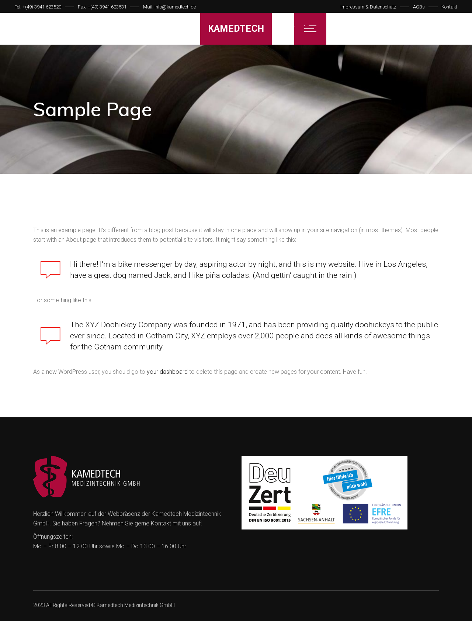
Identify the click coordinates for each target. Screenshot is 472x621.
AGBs (419, 7)
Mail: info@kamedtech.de (169, 7)
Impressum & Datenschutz (368, 7)
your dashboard (167, 371)
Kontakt (449, 7)
